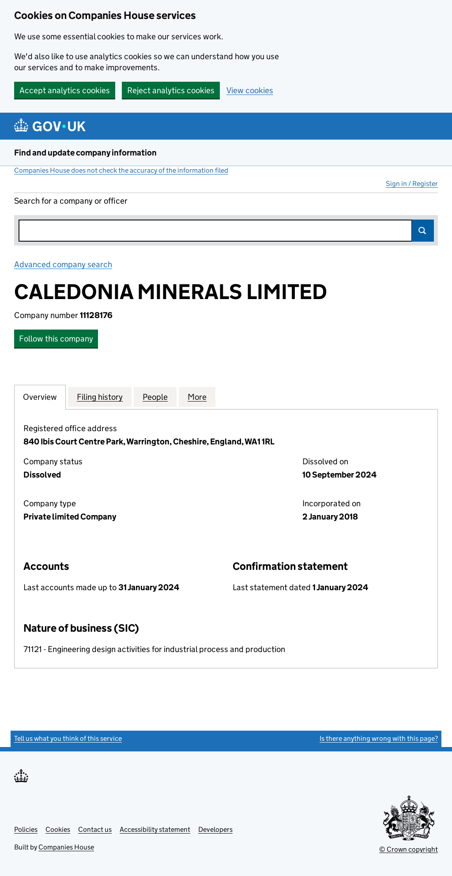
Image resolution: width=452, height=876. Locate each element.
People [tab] (155, 396)
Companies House (66, 847)
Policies (26, 829)
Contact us (95, 829)
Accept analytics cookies (64, 90)
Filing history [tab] (100, 396)
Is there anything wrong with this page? (379, 738)
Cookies (57, 829)
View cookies (249, 90)
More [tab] (197, 396)
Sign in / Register (412, 183)
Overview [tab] (40, 396)
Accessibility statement (155, 829)
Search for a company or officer (71, 201)
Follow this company (56, 339)
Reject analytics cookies (171, 90)
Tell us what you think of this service (68, 738)
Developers (215, 829)
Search (423, 231)
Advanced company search (63, 264)
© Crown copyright (408, 849)
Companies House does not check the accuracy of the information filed (121, 170)
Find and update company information (85, 153)
